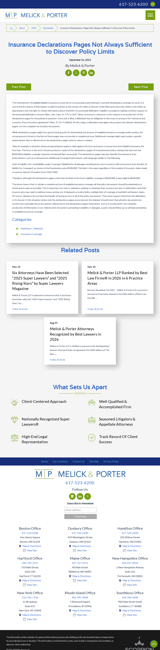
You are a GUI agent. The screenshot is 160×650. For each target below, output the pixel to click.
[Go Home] (11, 28)
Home (44, 461)
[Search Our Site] (152, 4)
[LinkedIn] (80, 496)
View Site (32, 550)
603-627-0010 (130, 562)
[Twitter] (87, 496)
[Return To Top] (154, 644)
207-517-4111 (80, 562)
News (22, 28)
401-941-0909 (80, 597)
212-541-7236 (30, 597)
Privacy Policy (111, 461)
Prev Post (19, 87)
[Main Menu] (150, 15)
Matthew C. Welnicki (32, 228)
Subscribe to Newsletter (80, 503)
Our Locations (60, 461)
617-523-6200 (133, 4)
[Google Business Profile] (72, 496)
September (48, 28)
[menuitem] (44, 461)
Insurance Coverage (31, 234)
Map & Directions (31, 546)
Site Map (94, 461)
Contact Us (78, 461)
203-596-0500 (130, 597)
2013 (34, 28)
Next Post (141, 87)
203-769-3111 (30, 562)
